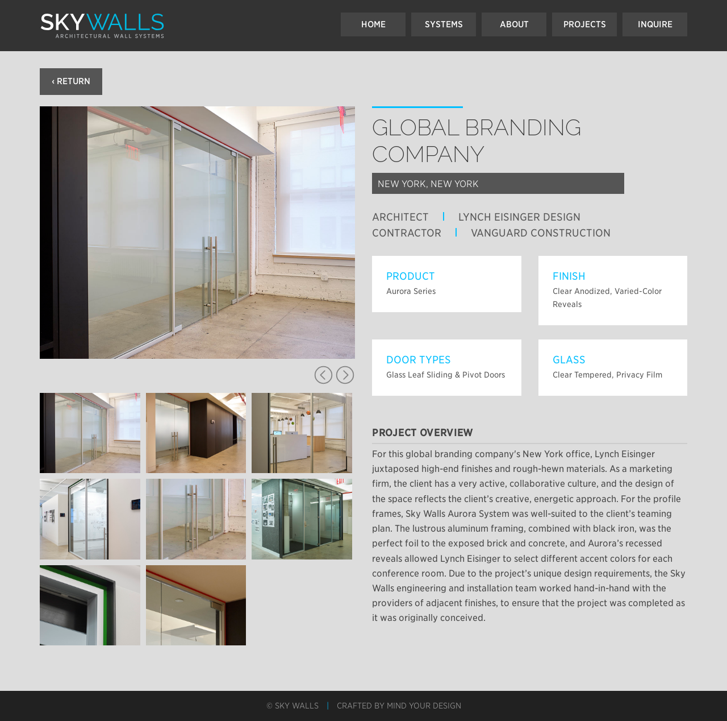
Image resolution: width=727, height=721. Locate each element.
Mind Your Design (424, 705)
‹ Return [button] (71, 81)
